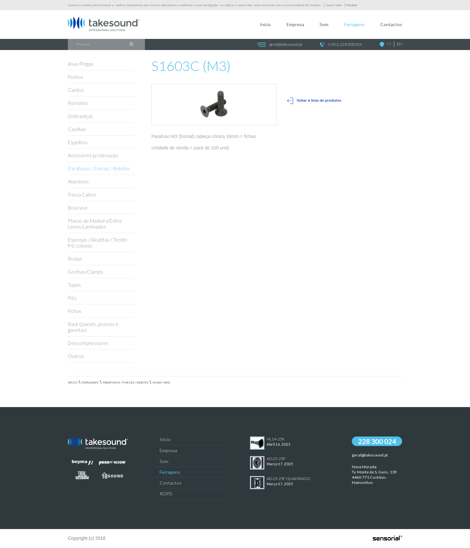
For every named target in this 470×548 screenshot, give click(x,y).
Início (265, 24)
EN (399, 44)
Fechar (352, 5)
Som (324, 24)
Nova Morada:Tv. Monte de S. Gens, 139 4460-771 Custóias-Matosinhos (374, 474)
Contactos (391, 24)
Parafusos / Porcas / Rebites (126, 382)
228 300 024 (377, 441)
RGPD (166, 493)
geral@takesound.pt (279, 45)
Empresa (295, 24)
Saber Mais (334, 5)
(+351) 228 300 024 (341, 45)
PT (389, 44)
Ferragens (354, 24)
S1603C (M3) (161, 382)
